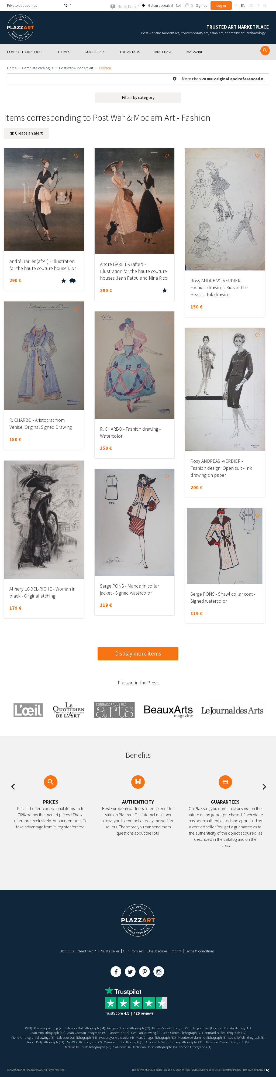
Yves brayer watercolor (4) (135, 1037)
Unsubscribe (157, 950)
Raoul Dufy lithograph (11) (83, 1042)
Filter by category (138, 97)
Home (11, 67)
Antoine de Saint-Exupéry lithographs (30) (222, 1042)
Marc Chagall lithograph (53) (178, 1037)
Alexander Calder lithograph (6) (57, 1046)
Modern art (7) (118, 1032)
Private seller (109, 950)
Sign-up (202, 5)
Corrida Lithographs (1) (224, 1046)
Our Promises (133, 950)
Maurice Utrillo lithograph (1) (167, 1042)
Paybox (237, 1069)
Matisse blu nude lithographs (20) (108, 1046)
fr (235, 5)
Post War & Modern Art (76, 67)
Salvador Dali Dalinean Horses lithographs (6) (170, 1046)
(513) (19, 1027)
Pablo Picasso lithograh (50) (174, 1027)
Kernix (263, 1069)
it (258, 5)
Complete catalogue (37, 67)
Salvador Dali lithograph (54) (79, 1027)
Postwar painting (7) (40, 1027)
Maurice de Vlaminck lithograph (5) (228, 1037)
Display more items (138, 653)
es (265, 5)
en (243, 5)
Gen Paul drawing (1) (146, 1032)
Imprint (176, 950)
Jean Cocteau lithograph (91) (83, 1032)
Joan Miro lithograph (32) (40, 1032)
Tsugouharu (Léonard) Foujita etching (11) (229, 1027)
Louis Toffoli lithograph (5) (41, 1042)
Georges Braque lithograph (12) (127, 1027)
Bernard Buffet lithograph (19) (232, 1032)
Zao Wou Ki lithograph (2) (124, 1042)
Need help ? (87, 950)
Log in (221, 5)
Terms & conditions (200, 950)
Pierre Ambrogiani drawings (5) (44, 1037)
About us (67, 950)
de (251, 5)
